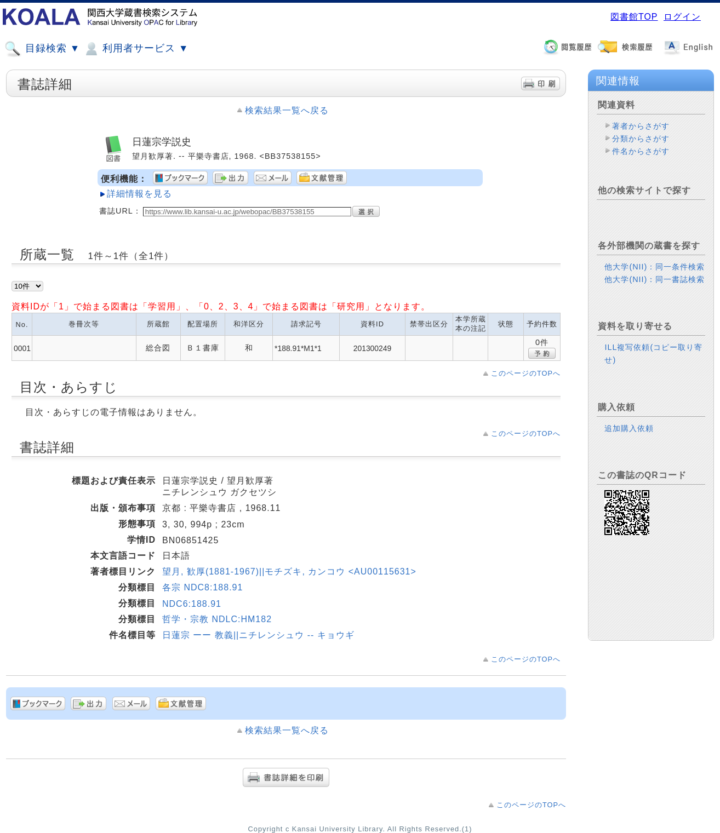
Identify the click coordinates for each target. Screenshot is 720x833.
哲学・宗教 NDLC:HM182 (217, 619)
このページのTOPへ (526, 373)
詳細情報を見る (139, 193)
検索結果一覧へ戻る (287, 110)
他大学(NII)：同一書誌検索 (654, 279)
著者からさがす (641, 126)
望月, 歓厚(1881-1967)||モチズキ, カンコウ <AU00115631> (289, 571)
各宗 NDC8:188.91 (202, 587)
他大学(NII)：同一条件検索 (654, 266)
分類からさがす (641, 138)
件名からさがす (641, 151)
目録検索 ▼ (42, 49)
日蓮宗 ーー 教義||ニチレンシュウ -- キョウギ (258, 635)
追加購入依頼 (629, 428)
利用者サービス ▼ (135, 49)
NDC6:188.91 (191, 603)
